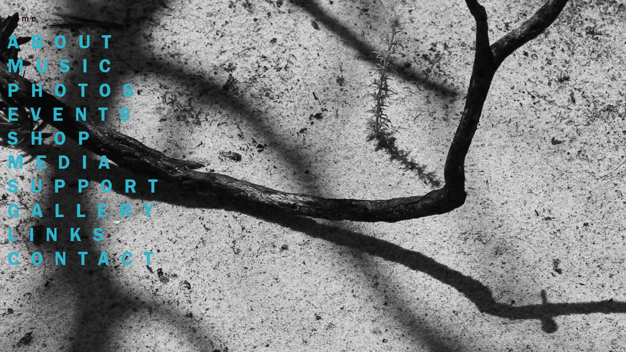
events (74, 114)
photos (76, 90)
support (88, 186)
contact (86, 258)
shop (54, 138)
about (65, 41)
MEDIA (64, 162)
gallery (86, 210)
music (64, 65)
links (61, 234)
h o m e (21, 19)
